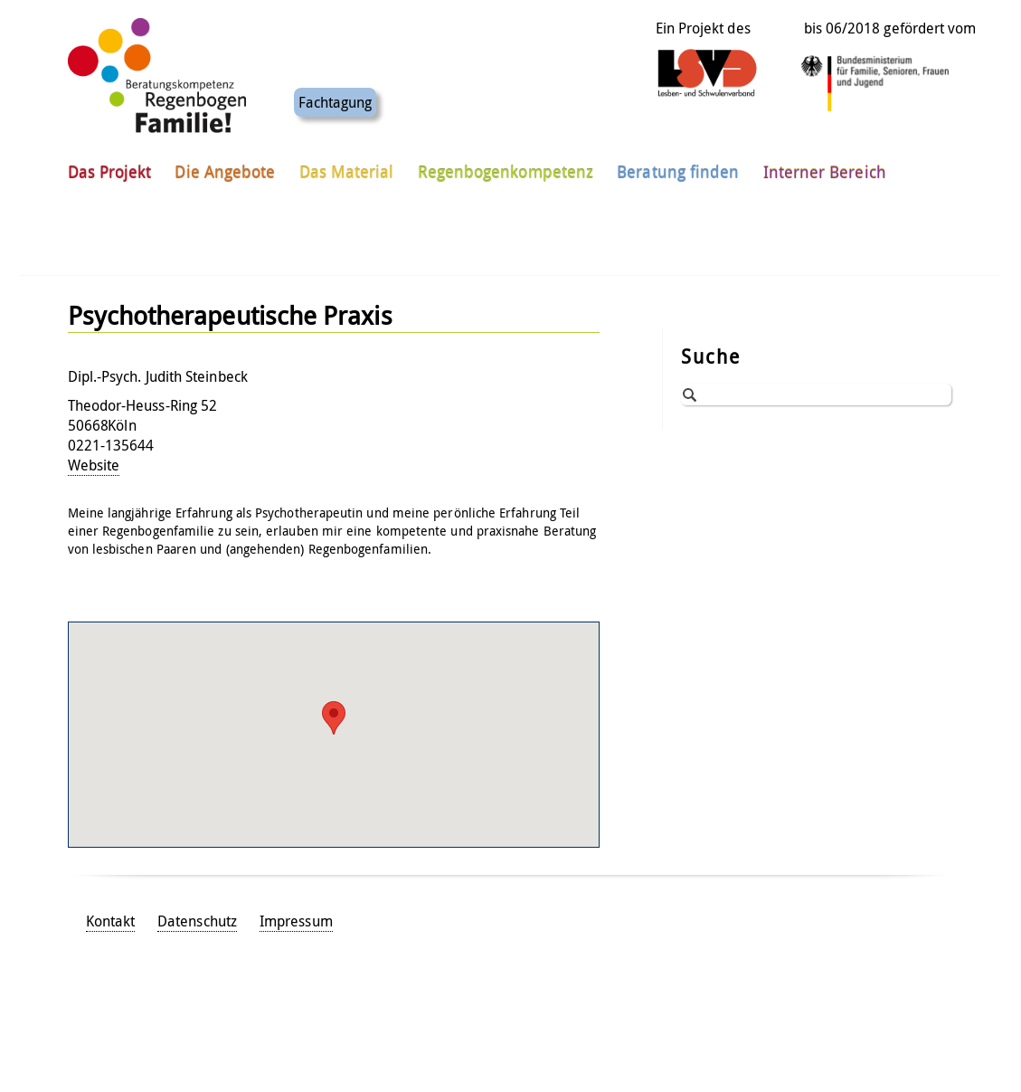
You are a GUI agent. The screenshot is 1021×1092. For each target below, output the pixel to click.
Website (94, 465)
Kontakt (111, 921)
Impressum (296, 921)
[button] (333, 718)
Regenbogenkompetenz (506, 171)
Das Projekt (110, 171)
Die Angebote (225, 171)
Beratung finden (678, 171)
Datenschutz (197, 921)
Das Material (346, 171)
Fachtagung (335, 101)
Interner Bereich (824, 171)
